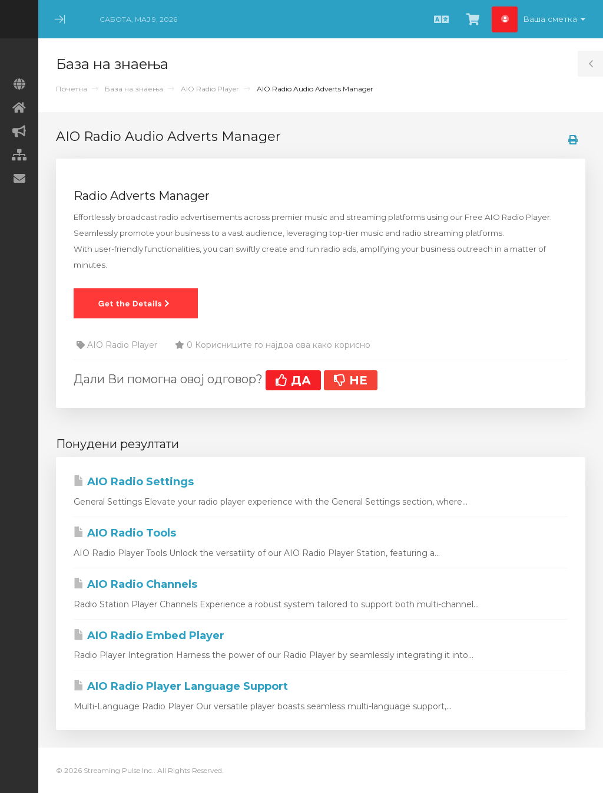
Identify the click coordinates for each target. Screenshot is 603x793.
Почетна (71, 88)
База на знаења (134, 88)
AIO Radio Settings (134, 481)
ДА (293, 380)
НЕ (350, 380)
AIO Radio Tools (125, 533)
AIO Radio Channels (135, 584)
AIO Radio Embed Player (149, 635)
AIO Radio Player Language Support (181, 686)
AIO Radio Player (210, 88)
